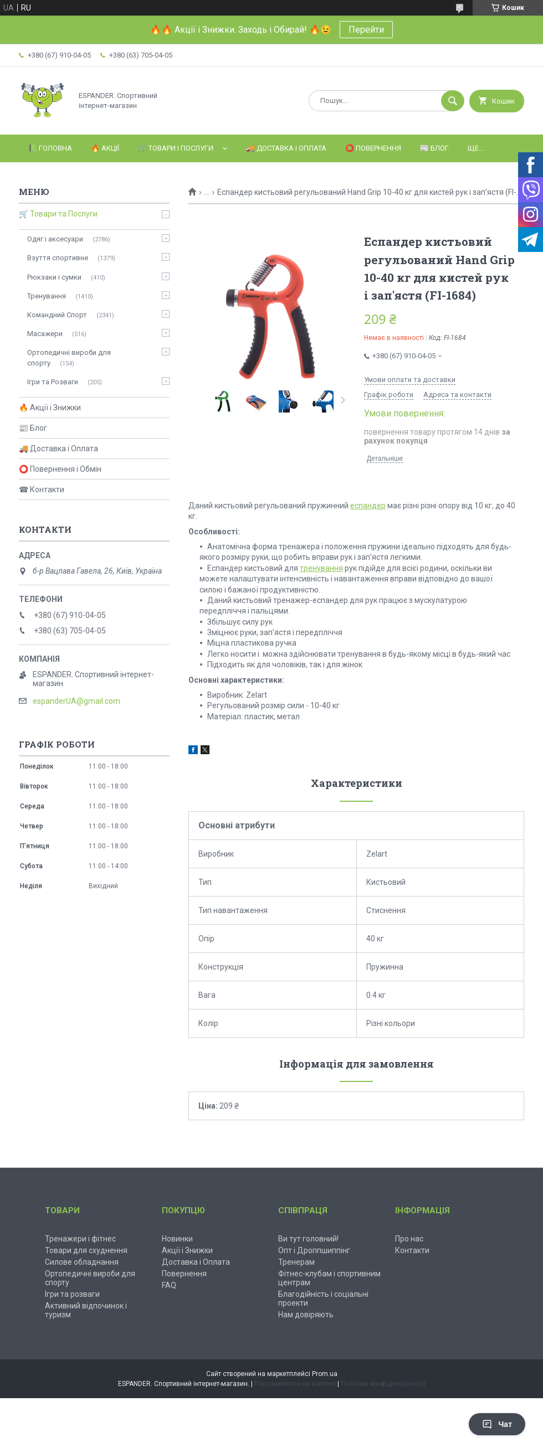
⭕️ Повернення (373, 148)
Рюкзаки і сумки (54, 277)
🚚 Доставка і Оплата (286, 148)
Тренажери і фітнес (80, 1238)
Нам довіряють (306, 1314)
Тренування (46, 296)
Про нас (409, 1238)
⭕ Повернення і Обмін (60, 469)
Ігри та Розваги (52, 382)
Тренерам (296, 1262)
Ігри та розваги (72, 1294)
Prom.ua (324, 1374)
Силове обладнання (82, 1262)
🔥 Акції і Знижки (50, 407)
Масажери (45, 333)
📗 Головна (50, 148)
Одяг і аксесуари (55, 239)
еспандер (368, 505)
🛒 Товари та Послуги (58, 213)
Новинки (177, 1238)
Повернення (184, 1273)
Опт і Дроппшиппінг (314, 1250)
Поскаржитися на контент (295, 1384)
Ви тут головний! (308, 1238)
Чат (497, 1424)
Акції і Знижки (187, 1250)
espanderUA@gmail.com (76, 701)
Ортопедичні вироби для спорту (69, 357)
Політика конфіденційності (383, 1384)
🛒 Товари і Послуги (175, 148)
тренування (321, 568)
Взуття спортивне (57, 258)
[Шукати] (452, 100)
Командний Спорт (57, 315)
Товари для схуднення (86, 1250)
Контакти (412, 1250)
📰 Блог (434, 148)
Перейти (366, 29)
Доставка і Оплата (196, 1262)
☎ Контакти (41, 489)
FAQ (169, 1285)
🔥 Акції (105, 148)
